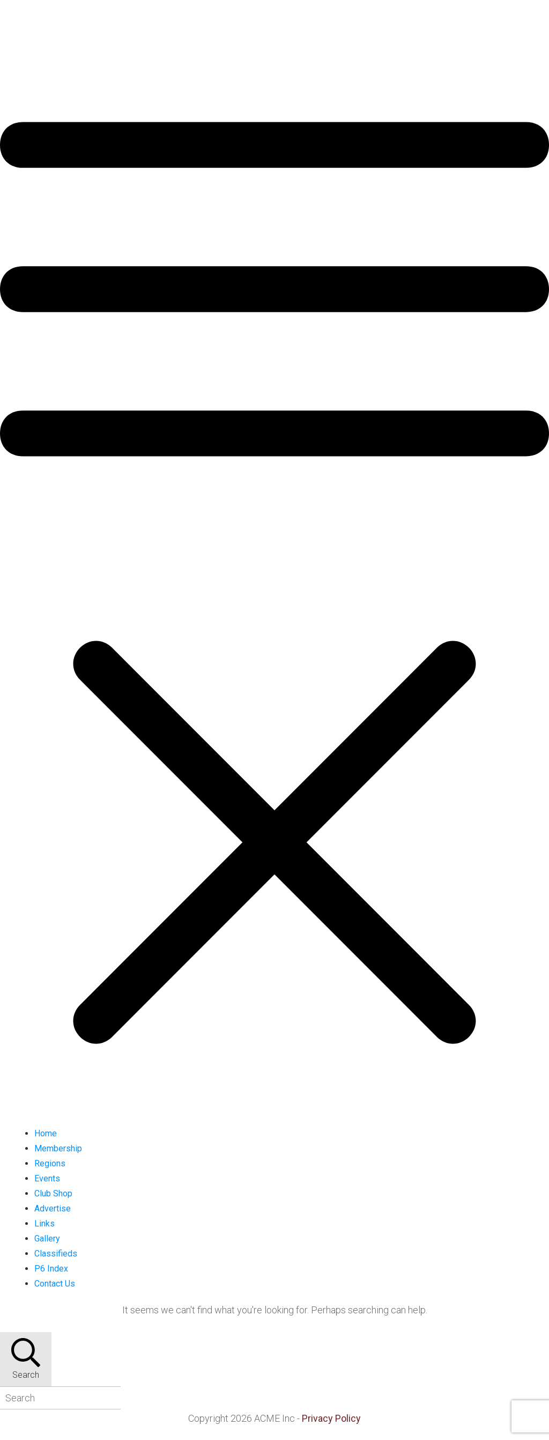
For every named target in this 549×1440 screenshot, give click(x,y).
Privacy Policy (331, 1418)
